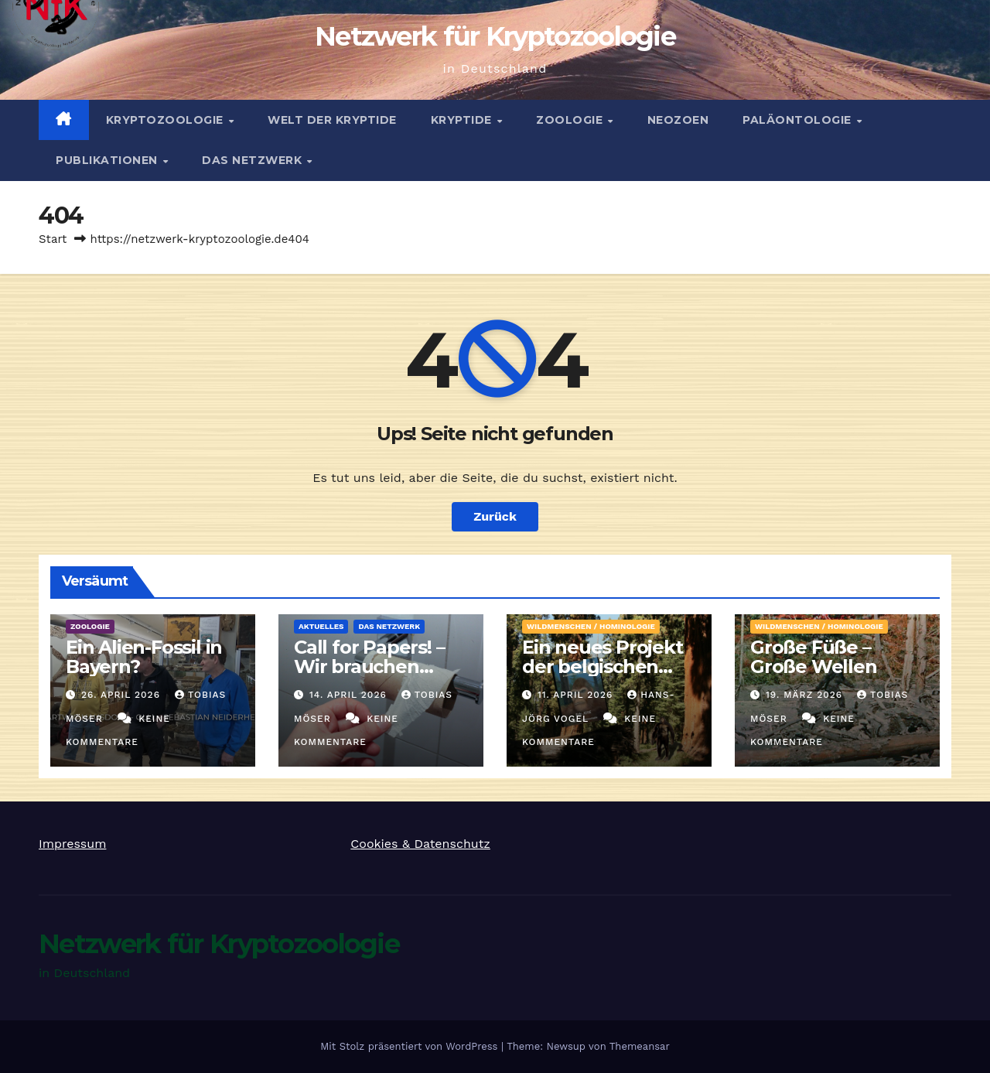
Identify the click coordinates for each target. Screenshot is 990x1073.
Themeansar (639, 1046)
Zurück (495, 516)
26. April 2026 (122, 694)
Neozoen (678, 120)
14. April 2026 (350, 694)
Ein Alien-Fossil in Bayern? (144, 657)
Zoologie (571, 120)
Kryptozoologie (166, 120)
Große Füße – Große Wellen (813, 657)
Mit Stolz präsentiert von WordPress (410, 1046)
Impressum (72, 843)
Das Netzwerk (254, 160)
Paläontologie (798, 120)
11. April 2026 (577, 694)
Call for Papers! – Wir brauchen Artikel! (369, 666)
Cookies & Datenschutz (420, 843)
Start (53, 239)
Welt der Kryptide (332, 120)
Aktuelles (321, 626)
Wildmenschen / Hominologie (591, 626)
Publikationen (108, 160)
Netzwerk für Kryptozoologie (495, 36)
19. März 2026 (806, 694)
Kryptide (463, 120)
